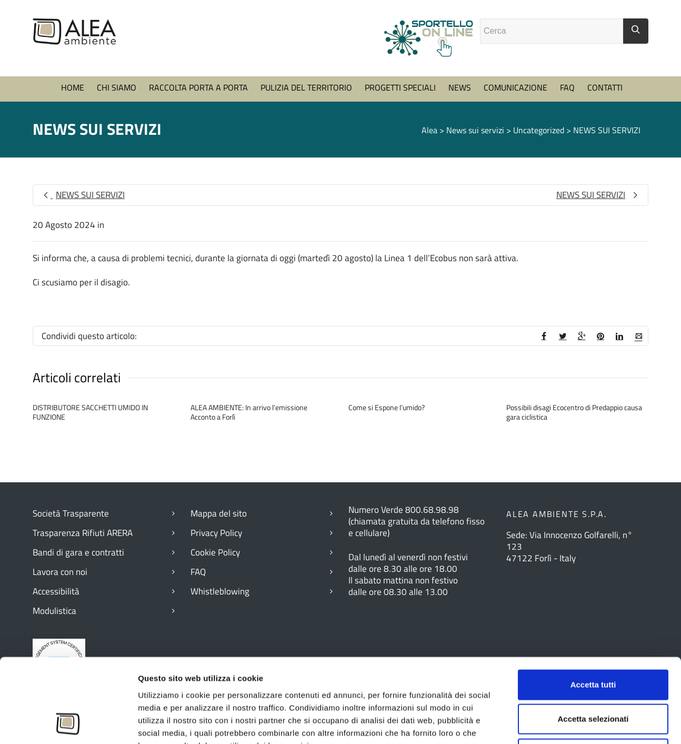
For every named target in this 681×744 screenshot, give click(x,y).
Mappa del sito (219, 513)
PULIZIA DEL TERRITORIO (306, 87)
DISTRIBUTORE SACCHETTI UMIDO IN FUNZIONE (90, 412)
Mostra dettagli (578, 684)
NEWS (459, 87)
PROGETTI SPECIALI (400, 87)
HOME (72, 87)
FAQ (567, 87)
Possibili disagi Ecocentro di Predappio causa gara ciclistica (574, 412)
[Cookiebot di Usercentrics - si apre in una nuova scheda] (68, 684)
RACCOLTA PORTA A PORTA (198, 87)
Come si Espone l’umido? (386, 407)
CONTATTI (605, 87)
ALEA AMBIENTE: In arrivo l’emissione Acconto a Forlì (249, 412)
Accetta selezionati (592, 583)
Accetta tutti (593, 549)
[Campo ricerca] (552, 31)
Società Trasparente (71, 513)
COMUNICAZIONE (515, 87)
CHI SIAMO (116, 87)
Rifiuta (593, 618)
